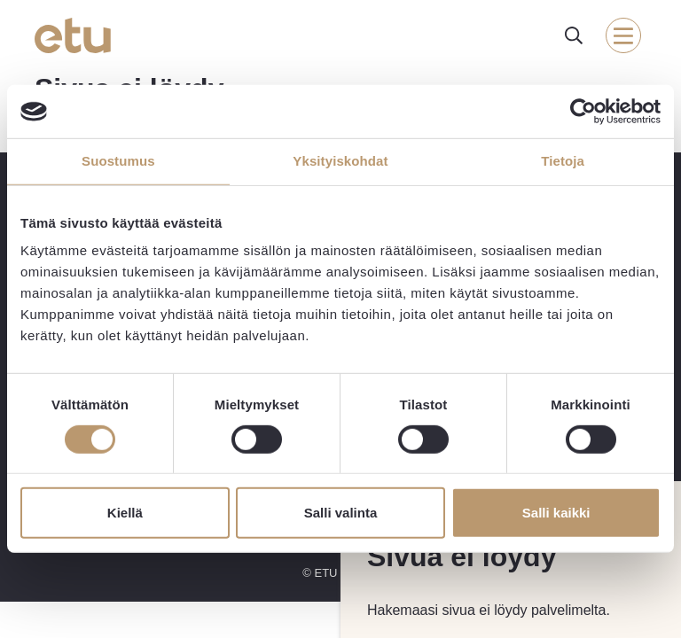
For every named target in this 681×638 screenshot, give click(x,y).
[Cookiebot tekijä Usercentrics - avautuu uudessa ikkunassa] (583, 111)
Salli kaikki (556, 512)
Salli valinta (341, 512)
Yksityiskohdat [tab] (340, 160)
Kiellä (125, 512)
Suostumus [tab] (118, 160)
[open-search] (573, 35)
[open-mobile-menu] (623, 35)
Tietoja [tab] (562, 160)
